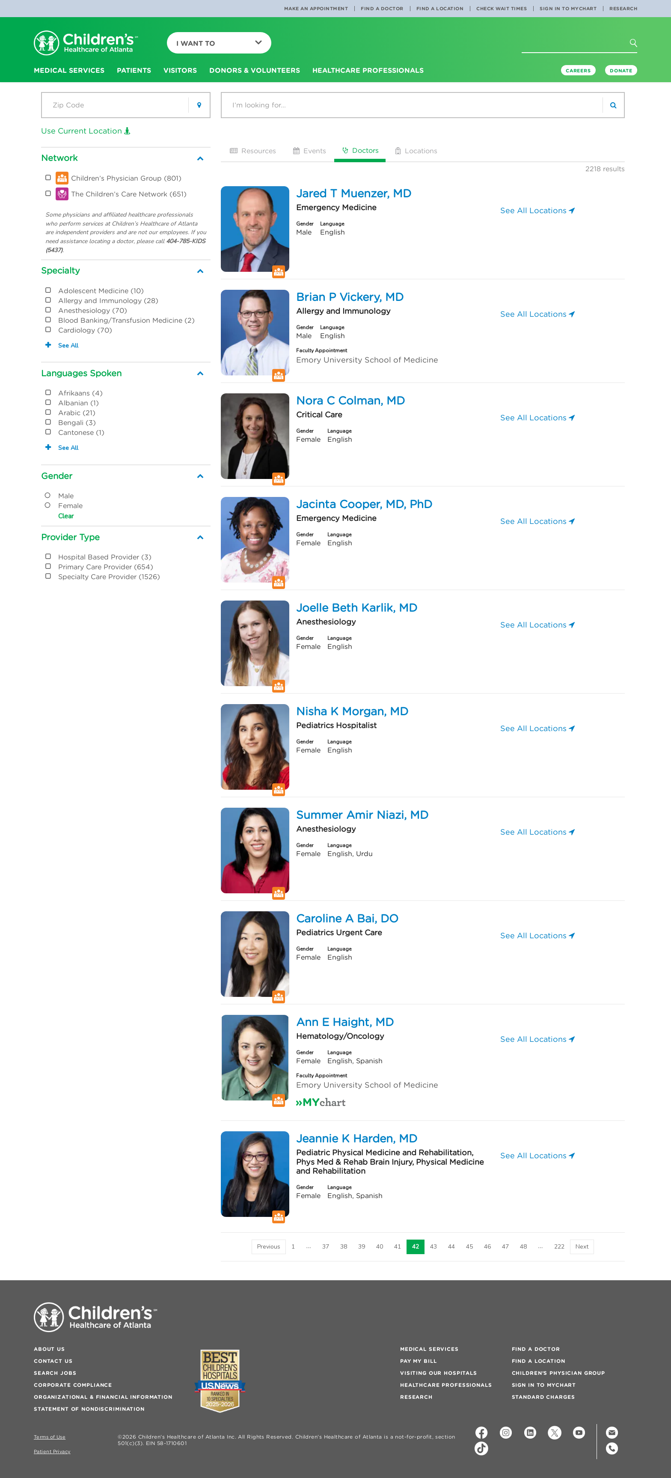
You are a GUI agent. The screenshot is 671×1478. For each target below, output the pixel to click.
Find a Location (440, 9)
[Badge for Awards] (220, 1381)
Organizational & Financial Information (103, 1397)
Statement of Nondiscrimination (89, 1409)
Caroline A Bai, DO (347, 918)
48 (523, 1247)
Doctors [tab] (360, 150)
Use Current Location (86, 131)
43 (433, 1247)
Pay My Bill (418, 1361)
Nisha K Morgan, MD (352, 711)
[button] (638, 46)
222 (559, 1247)
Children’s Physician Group (558, 1373)
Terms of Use (49, 1437)
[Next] (582, 1247)
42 (415, 1247)
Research (623, 9)
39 (361, 1247)
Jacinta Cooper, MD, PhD (364, 504)
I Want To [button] (219, 43)
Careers (578, 71)
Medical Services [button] (69, 70)
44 (451, 1247)
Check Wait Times (501, 9)
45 (469, 1247)
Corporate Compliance (73, 1385)
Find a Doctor (382, 9)
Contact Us (53, 1361)
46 (487, 1247)
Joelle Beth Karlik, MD (356, 608)
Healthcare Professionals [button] (368, 70)
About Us (49, 1349)
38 (343, 1247)
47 (505, 1247)
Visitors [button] (180, 70)
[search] (613, 105)
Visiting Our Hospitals (438, 1373)
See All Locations (537, 210)
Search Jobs (55, 1373)
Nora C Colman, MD (350, 400)
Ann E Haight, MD (345, 1022)
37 (325, 1247)
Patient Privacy (52, 1451)
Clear (66, 516)
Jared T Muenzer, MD (353, 193)
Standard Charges (543, 1397)
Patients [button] (134, 70)
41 (397, 1247)
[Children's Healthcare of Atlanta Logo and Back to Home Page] (86, 43)
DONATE (621, 71)
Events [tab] (308, 151)
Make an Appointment (316, 9)
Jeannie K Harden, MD (356, 1138)
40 (379, 1247)
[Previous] (269, 1247)
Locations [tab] (415, 151)
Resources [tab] (252, 151)
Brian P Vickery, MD (350, 297)
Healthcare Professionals (446, 1385)
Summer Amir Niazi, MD (362, 815)
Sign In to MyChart (568, 9)
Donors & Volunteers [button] (254, 70)
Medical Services (429, 1349)
